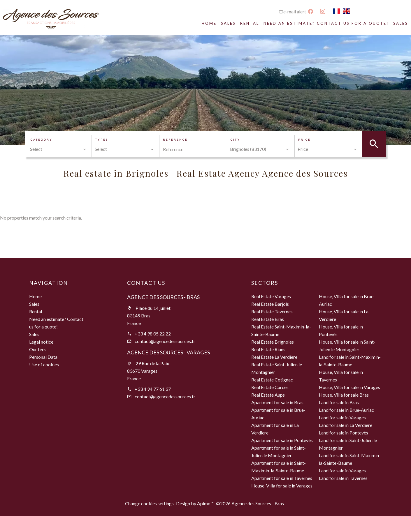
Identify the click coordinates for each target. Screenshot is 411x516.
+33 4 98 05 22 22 (153, 333)
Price (304, 139)
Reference (175, 139)
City (235, 139)
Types (101, 139)
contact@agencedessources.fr (165, 341)
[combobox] (58, 149)
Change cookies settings (149, 503)
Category (41, 139)
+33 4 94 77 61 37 (153, 389)
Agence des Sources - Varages (168, 352)
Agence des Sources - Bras (163, 297)
